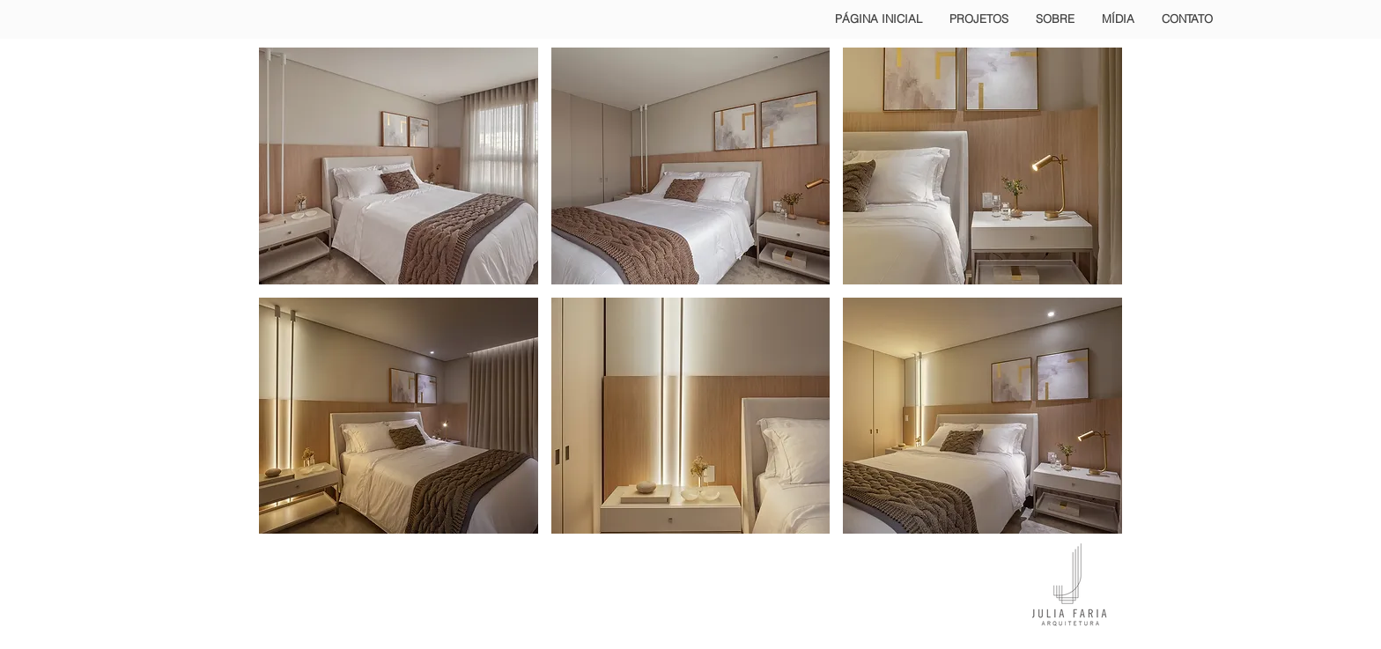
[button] (398, 166)
